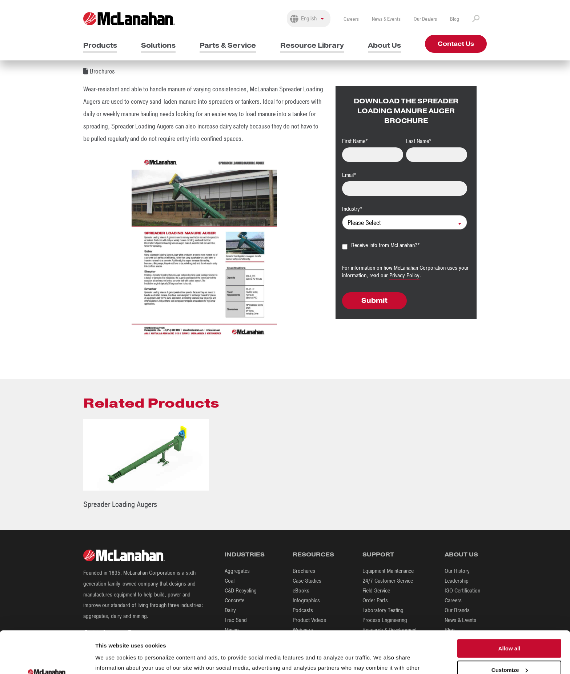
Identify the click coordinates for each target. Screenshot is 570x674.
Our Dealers (425, 19)
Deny (509, 652)
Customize (509, 630)
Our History (457, 571)
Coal (229, 581)
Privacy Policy (404, 275)
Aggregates (237, 571)
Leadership (457, 581)
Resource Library (312, 45)
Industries (245, 554)
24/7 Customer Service (387, 581)
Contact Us (456, 44)
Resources (313, 554)
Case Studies (307, 581)
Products (100, 45)
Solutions (158, 45)
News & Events (386, 19)
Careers (351, 19)
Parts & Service (228, 45)
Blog (454, 19)
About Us (384, 45)
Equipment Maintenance (388, 571)
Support (378, 554)
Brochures (304, 571)
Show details (112, 660)
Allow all (509, 609)
